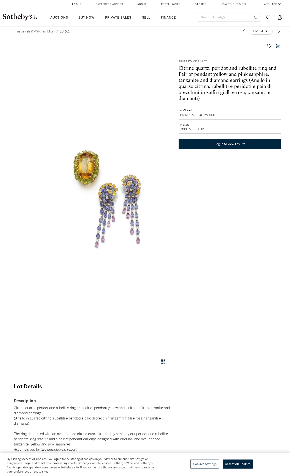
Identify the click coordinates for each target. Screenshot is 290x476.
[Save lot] (269, 45)
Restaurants (170, 4)
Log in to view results (230, 144)
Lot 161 (65, 31)
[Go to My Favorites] (268, 17)
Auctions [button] (59, 17)
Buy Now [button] (86, 17)
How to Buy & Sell (234, 4)
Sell (146, 17)
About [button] (142, 4)
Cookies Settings (205, 464)
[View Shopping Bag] (279, 17)
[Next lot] (278, 31)
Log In (77, 4)
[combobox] (229, 17)
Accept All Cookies (237, 464)
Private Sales (118, 17)
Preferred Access (109, 4)
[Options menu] (261, 31)
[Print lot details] (277, 45)
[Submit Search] (256, 17)
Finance (168, 17)
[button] (108, 198)
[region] (145, 464)
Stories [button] (200, 4)
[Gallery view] (162, 361)
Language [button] (270, 4)
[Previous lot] (243, 31)
